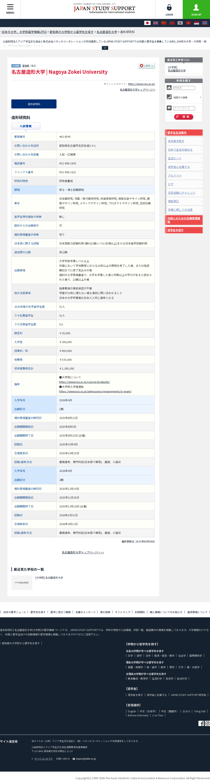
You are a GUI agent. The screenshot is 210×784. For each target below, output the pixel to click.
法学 (148, 655)
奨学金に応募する (179, 167)
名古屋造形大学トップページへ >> (83, 552)
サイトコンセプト (42, 758)
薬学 (163, 667)
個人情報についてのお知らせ (166, 612)
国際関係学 (195, 655)
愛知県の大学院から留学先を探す (21, 643)
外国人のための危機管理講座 (183, 220)
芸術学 (169, 678)
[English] (155, 23)
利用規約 (140, 612)
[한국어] (180, 23)
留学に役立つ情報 (60, 612)
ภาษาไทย (157, 715)
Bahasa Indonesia (138, 715)
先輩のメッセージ (85, 612)
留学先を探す (38, 612)
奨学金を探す (175, 230)
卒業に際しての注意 (180, 210)
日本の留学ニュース (14, 612)
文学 (130, 655)
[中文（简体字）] (164, 23)
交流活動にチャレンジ (181, 193)
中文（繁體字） (170, 711)
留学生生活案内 (176, 133)
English (132, 711)
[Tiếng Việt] (188, 23)
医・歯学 (152, 667)
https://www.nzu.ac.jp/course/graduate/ (84, 382)
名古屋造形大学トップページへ (137, 89)
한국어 (186, 711)
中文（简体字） (149, 711)
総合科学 (182, 678)
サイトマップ (122, 612)
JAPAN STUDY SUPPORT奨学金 (188, 695)
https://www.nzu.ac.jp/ (141, 84)
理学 (172, 667)
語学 (139, 655)
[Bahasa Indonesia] (196, 23)
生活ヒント (175, 158)
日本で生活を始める (180, 150)
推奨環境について (197, 612)
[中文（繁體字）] (172, 23)
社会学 (182, 655)
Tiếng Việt (200, 711)
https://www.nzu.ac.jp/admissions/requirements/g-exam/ (95, 391)
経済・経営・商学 (164, 655)
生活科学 (157, 678)
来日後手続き (176, 141)
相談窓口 (173, 201)
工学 (180, 667)
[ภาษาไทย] (205, 23)
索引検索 (105, 612)
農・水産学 (193, 667)
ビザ (170, 184)
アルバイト (175, 175)
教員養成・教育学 (138, 678)
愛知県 (25, 65)
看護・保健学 (135, 667)
